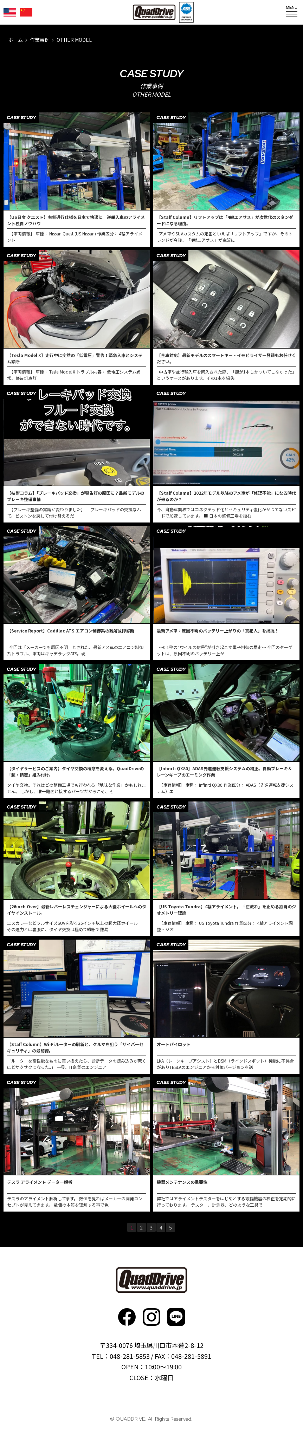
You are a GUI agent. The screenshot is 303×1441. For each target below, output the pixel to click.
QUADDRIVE (154, 12)
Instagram (151, 1317)
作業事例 (40, 39)
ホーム (15, 39)
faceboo (127, 1317)
